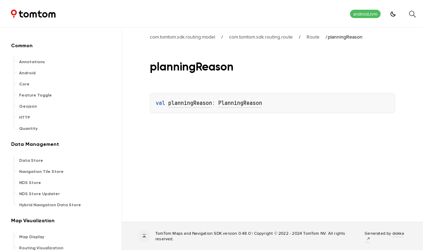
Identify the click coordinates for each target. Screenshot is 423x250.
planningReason (190, 103)
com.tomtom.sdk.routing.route (261, 36)
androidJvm (365, 14)
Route (313, 36)
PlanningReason (240, 103)
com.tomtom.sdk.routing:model (182, 36)
